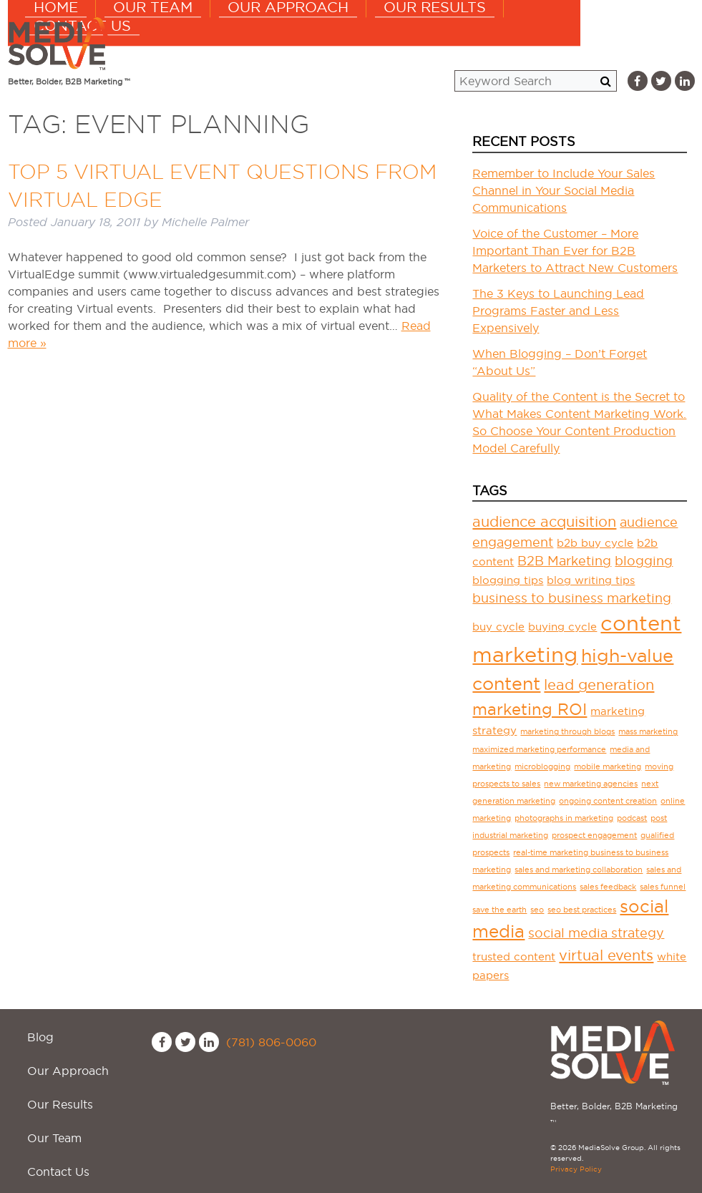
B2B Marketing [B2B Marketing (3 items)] (564, 561)
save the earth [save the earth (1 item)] (499, 909)
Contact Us (623, 42)
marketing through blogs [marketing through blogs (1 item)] (567, 731)
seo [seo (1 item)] (537, 909)
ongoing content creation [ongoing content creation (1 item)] (608, 801)
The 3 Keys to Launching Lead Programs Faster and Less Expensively (558, 310)
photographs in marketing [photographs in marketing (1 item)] (564, 818)
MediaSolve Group (61, 43)
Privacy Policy (576, 1169)
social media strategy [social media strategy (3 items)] (596, 933)
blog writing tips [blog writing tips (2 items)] (591, 580)
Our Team (254, 42)
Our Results (503, 42)
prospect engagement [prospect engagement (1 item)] (594, 835)
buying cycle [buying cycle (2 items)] (562, 626)
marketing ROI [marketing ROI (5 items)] (529, 709)
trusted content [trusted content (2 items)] (513, 956)
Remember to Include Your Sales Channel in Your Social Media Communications (563, 190)
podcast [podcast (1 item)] (632, 818)
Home (167, 42)
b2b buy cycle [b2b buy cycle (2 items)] (595, 543)
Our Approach (374, 42)
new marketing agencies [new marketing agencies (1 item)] (591, 783)
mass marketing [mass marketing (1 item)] (648, 731)
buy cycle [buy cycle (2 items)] (498, 626)
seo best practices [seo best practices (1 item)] (581, 909)
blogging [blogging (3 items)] (644, 561)
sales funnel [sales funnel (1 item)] (663, 886)
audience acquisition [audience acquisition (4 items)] (544, 522)
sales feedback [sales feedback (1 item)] (608, 886)
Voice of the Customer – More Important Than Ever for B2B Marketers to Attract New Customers (575, 250)
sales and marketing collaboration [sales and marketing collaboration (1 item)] (579, 869)
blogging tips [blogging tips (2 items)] (507, 580)
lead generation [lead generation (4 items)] (599, 685)
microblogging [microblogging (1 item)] (542, 766)
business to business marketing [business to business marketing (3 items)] (571, 598)
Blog (32, 1029)
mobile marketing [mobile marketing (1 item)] (607, 766)
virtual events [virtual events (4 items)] (606, 955)
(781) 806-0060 (271, 1042)
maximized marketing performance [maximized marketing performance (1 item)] (539, 749)
